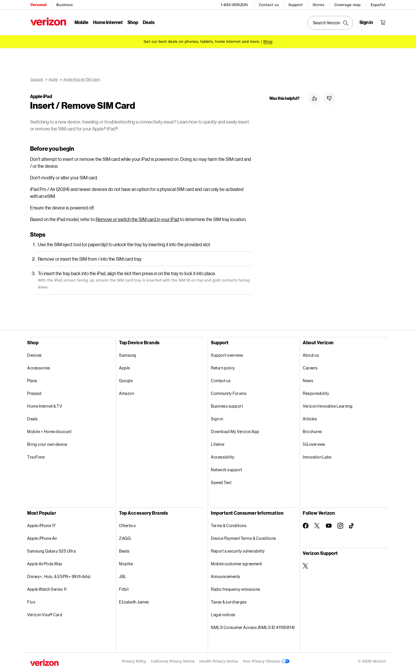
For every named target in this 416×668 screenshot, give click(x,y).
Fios (31, 599)
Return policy (223, 365)
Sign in (217, 416)
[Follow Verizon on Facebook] (306, 524)
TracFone (35, 454)
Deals (32, 416)
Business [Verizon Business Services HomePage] (64, 4)
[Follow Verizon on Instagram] (340, 524)
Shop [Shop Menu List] (132, 22)
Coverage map (348, 4)
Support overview (227, 353)
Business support (227, 404)
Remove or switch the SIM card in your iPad (137, 217)
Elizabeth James (134, 599)
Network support (226, 467)
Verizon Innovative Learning (328, 404)
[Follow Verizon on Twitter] (317, 524)
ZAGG (125, 536)
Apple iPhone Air (42, 536)
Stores (319, 4)
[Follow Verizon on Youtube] (329, 524)
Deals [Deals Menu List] (148, 22)
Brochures (312, 429)
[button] (314, 98)
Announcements (225, 574)
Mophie (126, 561)
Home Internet (107, 22)
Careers (310, 365)
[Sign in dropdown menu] (366, 22)
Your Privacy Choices (266, 659)
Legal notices (223, 612)
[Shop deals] (267, 41)
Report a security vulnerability (238, 548)
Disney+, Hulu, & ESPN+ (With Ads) (59, 574)
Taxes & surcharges (228, 599)
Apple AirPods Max (44, 561)
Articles (310, 416)
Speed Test (221, 480)
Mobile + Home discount (49, 429)
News (308, 378)
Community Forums (228, 391)
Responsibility (316, 391)
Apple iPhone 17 (41, 523)
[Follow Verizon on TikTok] (352, 524)
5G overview (314, 442)
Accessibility (223, 454)
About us (311, 353)
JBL (123, 574)
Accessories (38, 365)
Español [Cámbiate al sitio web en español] (378, 4)
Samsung (127, 353)
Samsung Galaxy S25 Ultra (51, 548)
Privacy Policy (134, 659)
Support (296, 4)
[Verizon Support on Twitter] (306, 564)
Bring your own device (47, 442)
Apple (124, 365)
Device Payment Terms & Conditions (243, 536)
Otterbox (127, 523)
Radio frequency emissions (235, 587)
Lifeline (217, 442)
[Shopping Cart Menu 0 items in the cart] (383, 22)
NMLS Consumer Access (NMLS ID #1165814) (253, 625)
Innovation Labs (317, 454)
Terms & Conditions (228, 523)
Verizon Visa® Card (44, 612)
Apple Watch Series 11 (47, 587)
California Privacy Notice (173, 659)
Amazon (126, 391)
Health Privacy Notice (218, 659)
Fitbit (124, 587)
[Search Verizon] (330, 23)
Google (126, 378)
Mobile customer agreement (236, 561)
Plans (32, 378)
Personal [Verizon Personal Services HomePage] (38, 4)
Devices (34, 353)
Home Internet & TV (44, 404)
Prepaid (34, 391)
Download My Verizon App (235, 429)
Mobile (81, 22)
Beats (124, 548)
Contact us (269, 4)
